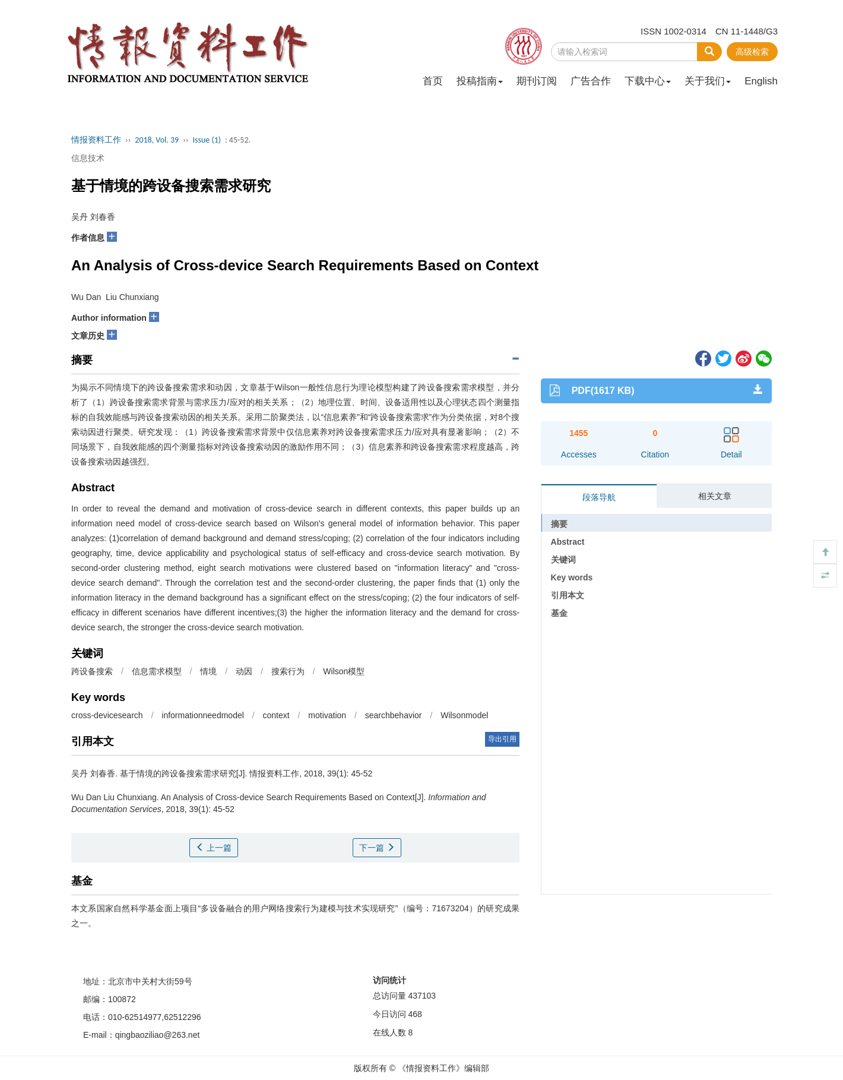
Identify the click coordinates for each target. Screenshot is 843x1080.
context (275, 715)
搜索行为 (288, 671)
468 (415, 1014)
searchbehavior (393, 715)
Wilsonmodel (464, 715)
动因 (244, 671)
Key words (572, 577)
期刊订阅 (536, 81)
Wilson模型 (344, 671)
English (761, 81)
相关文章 (714, 496)
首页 (433, 81)
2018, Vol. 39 (157, 140)
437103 (422, 995)
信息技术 (87, 158)
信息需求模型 (157, 671)
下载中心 (648, 81)
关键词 (563, 559)
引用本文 (567, 595)
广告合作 (591, 81)
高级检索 (752, 51)
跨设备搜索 (92, 671)
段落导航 (599, 497)
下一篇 (377, 847)
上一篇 (214, 847)
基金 (559, 613)
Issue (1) (206, 140)
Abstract (568, 542)
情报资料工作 (96, 140)
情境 (208, 671)
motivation (327, 715)
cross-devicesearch (107, 715)
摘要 (559, 524)
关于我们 (707, 81)
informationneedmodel (202, 715)
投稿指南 (480, 81)
